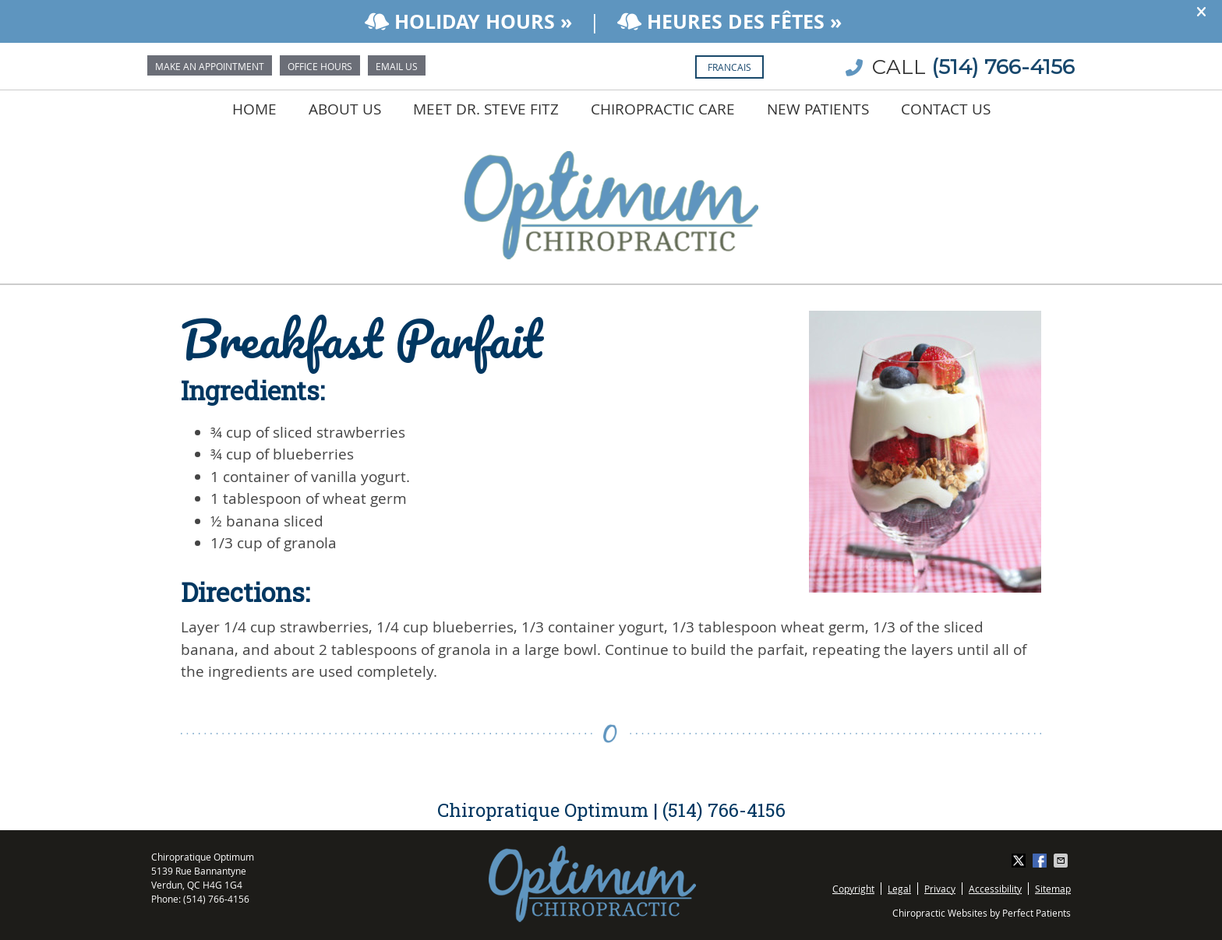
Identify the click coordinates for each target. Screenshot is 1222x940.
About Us (345, 109)
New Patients (818, 109)
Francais (729, 67)
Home (254, 109)
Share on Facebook (1041, 861)
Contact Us (946, 109)
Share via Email (1062, 861)
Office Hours (320, 66)
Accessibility (995, 888)
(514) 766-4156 (1003, 67)
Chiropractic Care (663, 109)
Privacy (939, 888)
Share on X (1020, 861)
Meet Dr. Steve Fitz (486, 109)
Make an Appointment (209, 66)
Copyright (853, 888)
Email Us (397, 66)
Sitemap (1053, 888)
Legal (899, 888)
